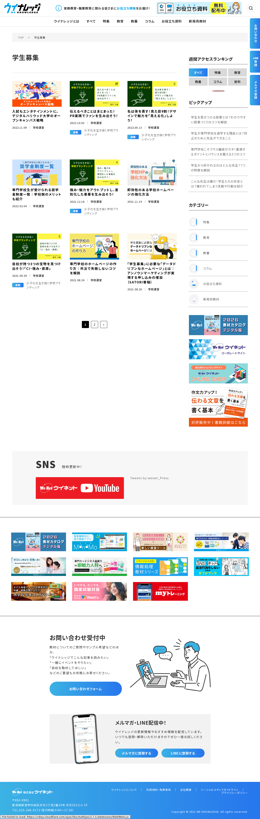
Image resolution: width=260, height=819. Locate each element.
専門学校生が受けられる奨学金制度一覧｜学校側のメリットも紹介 (37, 194)
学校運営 (38, 127)
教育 (120, 21)
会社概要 (186, 790)
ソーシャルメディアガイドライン (219, 790)
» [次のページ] (103, 324)
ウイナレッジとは (66, 21)
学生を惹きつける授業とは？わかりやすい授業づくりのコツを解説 (218, 119)
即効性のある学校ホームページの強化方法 (150, 192)
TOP (21, 37)
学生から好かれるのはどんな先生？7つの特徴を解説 (218, 167)
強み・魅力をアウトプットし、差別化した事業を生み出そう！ (94, 192)
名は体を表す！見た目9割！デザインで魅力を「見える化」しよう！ (152, 116)
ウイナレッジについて (124, 790)
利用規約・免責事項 (158, 790)
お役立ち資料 (172, 21)
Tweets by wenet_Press (149, 478)
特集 (106, 21)
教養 (134, 21)
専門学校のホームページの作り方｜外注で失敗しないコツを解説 (93, 268)
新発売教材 (197, 21)
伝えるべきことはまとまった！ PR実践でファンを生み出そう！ (94, 113)
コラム (150, 21)
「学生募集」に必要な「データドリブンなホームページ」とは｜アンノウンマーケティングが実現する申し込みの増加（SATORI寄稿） (151, 272)
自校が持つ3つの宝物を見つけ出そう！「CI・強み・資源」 (36, 266)
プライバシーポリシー (234, 793)
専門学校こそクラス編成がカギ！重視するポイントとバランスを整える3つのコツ (218, 151)
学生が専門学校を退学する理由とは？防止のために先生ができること (219, 135)
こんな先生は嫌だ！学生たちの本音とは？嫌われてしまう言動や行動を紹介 (217, 183)
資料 (237, 82)
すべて (91, 21)
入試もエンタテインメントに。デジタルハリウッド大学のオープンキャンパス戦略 (36, 116)
